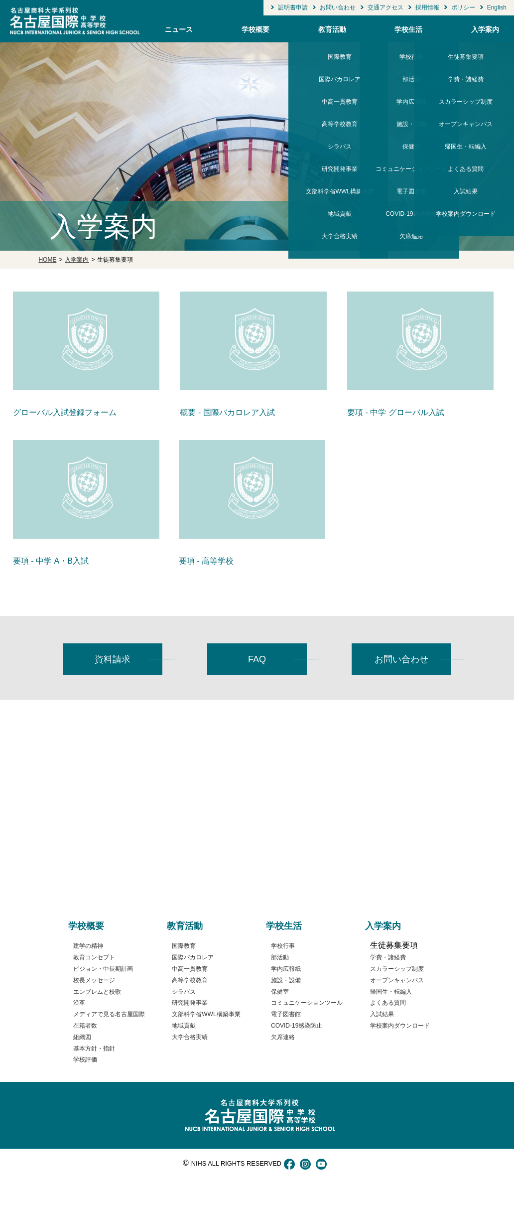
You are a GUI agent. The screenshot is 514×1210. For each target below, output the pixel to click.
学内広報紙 (286, 968)
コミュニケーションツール (307, 1002)
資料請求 (112, 659)
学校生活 (408, 29)
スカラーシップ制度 (397, 968)
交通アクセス (385, 7)
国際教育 (184, 945)
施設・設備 (286, 980)
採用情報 (427, 7)
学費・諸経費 (388, 957)
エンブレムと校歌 (97, 991)
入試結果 (382, 1014)
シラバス (184, 991)
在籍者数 (85, 1025)
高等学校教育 (190, 980)
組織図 (82, 1037)
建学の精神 (88, 945)
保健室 (280, 991)
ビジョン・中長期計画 (103, 968)
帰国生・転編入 (391, 991)
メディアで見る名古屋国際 (109, 1014)
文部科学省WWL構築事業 (206, 1014)
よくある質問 (388, 1002)
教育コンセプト (94, 957)
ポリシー (463, 7)
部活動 (280, 957)
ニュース (179, 29)
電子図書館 (286, 1014)
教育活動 (332, 29)
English (497, 7)
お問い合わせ (338, 7)
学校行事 (283, 945)
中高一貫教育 (190, 968)
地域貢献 (184, 1025)
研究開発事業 (190, 1002)
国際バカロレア (193, 957)
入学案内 (485, 29)
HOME (47, 259)
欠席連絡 (411, 19)
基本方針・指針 (94, 1048)
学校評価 (273, 19)
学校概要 (255, 29)
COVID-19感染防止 (296, 1025)
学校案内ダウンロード (466, 19)
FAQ (257, 659)
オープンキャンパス (397, 980)
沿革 (79, 1002)
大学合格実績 (340, 19)
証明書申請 (293, 7)
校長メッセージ (94, 980)
